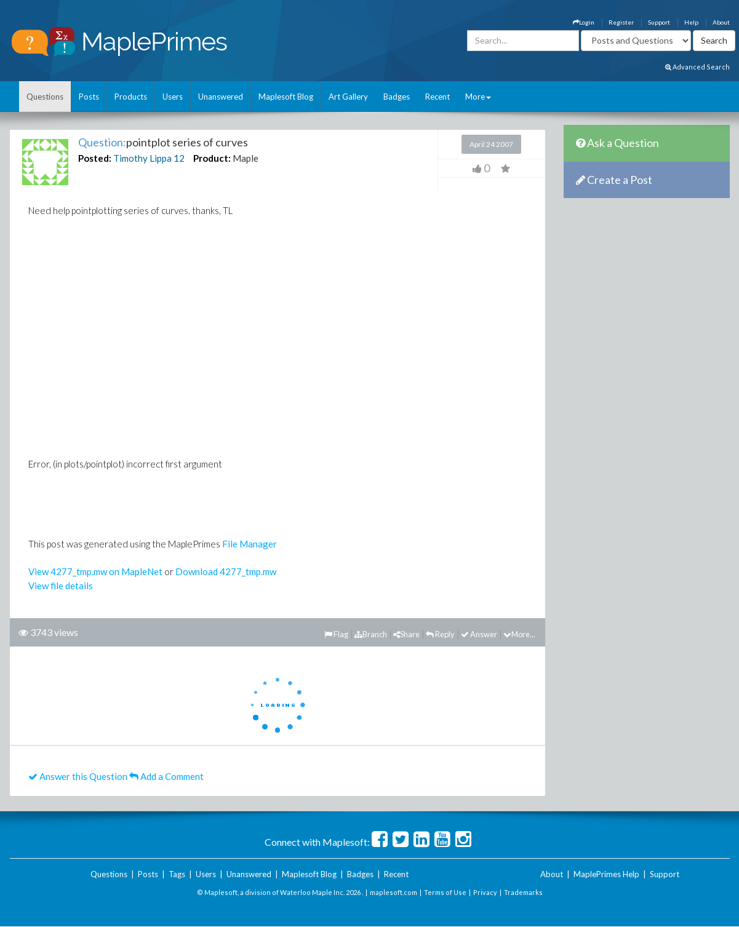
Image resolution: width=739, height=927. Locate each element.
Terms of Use (445, 892)
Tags (177, 874)
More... (519, 634)
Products (130, 96)
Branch (370, 634)
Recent (437, 96)
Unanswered (220, 96)
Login (583, 22)
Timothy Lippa (142, 158)
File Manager (249, 543)
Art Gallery (348, 96)
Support (659, 22)
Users (172, 96)
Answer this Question (77, 776)
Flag (336, 634)
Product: (212, 158)
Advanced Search (697, 67)
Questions (44, 96)
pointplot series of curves (187, 142)
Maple (245, 158)
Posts (89, 96)
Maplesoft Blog (285, 96)
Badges (396, 96)
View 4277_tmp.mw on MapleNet (95, 571)
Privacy (485, 892)
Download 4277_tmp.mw (225, 571)
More (478, 96)
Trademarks (523, 892)
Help (691, 22)
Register (621, 22)
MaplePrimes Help (606, 874)
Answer (479, 634)
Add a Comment (166, 776)
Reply (440, 634)
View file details (60, 585)
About (721, 22)
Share (406, 634)
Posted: (94, 158)
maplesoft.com (393, 892)
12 (179, 158)
